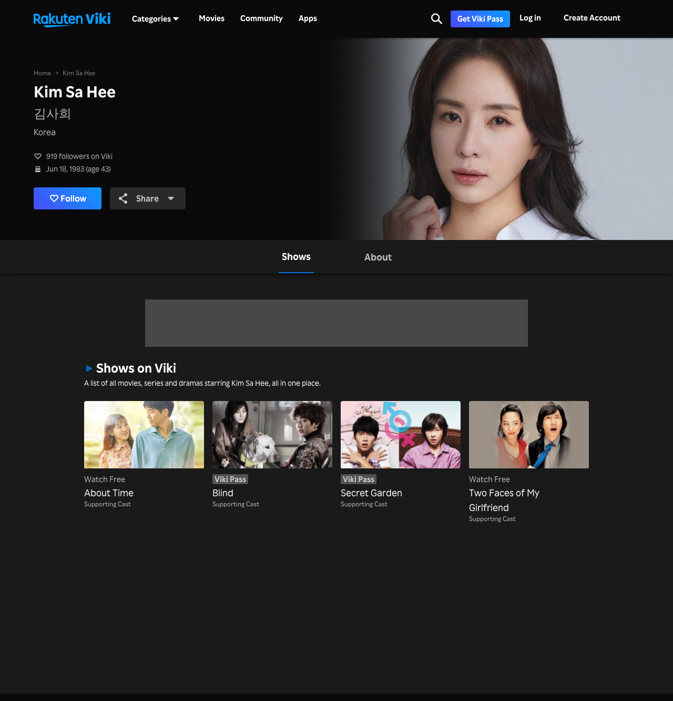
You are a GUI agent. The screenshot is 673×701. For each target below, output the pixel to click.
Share (147, 198)
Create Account (592, 18)
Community (261, 18)
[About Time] (144, 450)
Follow (68, 198)
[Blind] (272, 450)
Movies (212, 18)
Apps (308, 18)
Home (42, 73)
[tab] (296, 256)
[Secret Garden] (401, 450)
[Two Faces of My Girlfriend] (529, 458)
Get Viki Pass (480, 19)
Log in (530, 18)
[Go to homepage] (72, 18)
